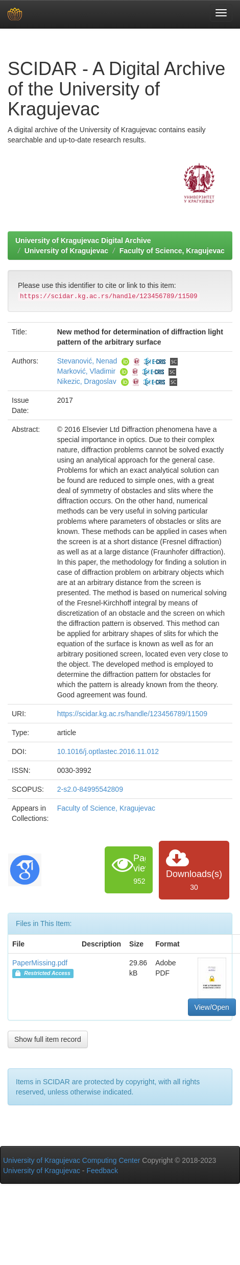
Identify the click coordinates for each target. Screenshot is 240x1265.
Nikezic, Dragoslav (86, 381)
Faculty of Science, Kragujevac (172, 251)
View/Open (212, 1007)
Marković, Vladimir (86, 371)
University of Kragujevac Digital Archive (83, 240)
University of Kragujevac (66, 251)
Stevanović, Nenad (87, 361)
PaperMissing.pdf (39, 963)
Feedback (101, 1170)
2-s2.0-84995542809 (90, 789)
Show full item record (47, 1039)
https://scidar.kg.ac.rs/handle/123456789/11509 (132, 714)
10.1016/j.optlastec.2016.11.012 (108, 751)
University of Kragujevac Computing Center (71, 1160)
